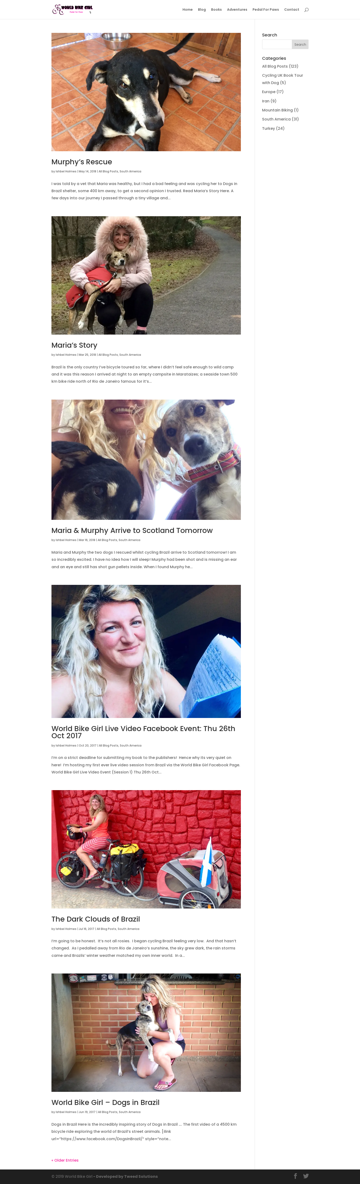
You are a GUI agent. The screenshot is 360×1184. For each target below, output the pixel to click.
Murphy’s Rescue (81, 162)
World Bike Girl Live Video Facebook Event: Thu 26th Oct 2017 (143, 732)
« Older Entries (65, 1160)
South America (130, 171)
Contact (291, 10)
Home (188, 10)
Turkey (268, 128)
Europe (268, 92)
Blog (202, 10)
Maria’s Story (74, 345)
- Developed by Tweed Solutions (125, 1176)
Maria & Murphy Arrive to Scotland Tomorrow (132, 530)
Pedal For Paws (266, 10)
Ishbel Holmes (66, 171)
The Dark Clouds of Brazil (95, 919)
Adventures (237, 10)
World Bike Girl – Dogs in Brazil (105, 1102)
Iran (265, 101)
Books (216, 10)
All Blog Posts (108, 171)
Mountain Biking (277, 110)
